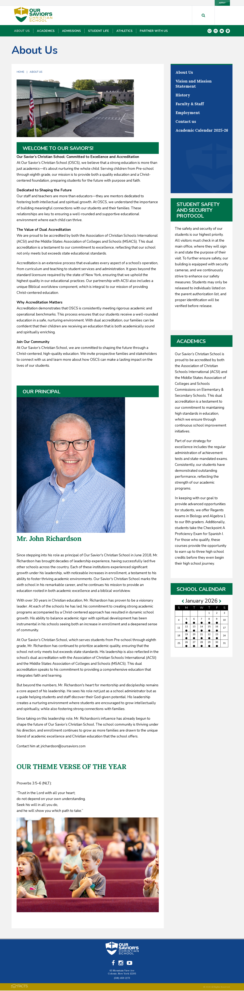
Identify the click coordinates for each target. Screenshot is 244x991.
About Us (36, 72)
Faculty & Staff (190, 103)
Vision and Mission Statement (194, 84)
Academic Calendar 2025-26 (202, 130)
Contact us (186, 121)
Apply (218, 2)
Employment (188, 112)
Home (20, 72)
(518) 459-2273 (122, 978)
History (183, 95)
